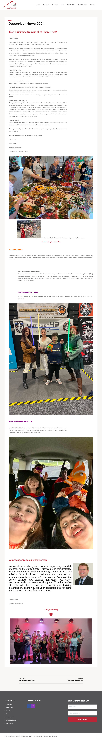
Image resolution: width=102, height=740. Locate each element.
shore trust (28, 736)
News (10, 20)
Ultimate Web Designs (50, 736)
